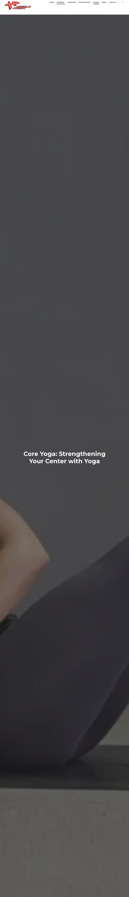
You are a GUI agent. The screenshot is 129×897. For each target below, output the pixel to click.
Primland (72, 2)
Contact (113, 2)
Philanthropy (84, 2)
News (104, 2)
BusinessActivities (61, 3)
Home (51, 2)
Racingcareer (96, 3)
